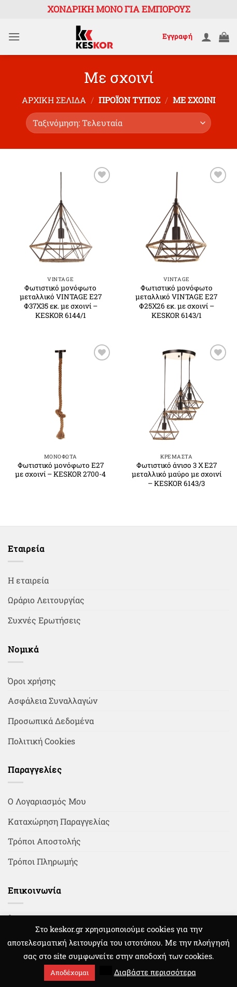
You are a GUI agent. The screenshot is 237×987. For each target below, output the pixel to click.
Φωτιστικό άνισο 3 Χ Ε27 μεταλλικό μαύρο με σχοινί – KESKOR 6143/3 (176, 474)
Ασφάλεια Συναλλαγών (52, 700)
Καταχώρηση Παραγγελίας (59, 821)
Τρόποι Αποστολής (44, 841)
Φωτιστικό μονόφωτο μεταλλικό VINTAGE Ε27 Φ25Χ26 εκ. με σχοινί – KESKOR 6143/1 (176, 302)
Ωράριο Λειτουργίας (46, 599)
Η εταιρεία (28, 580)
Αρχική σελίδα (54, 99)
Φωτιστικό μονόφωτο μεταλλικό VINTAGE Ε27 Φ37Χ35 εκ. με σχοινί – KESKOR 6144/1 (61, 302)
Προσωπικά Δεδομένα (51, 720)
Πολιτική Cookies (41, 740)
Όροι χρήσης (32, 680)
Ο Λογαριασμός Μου (47, 801)
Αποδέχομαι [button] (69, 972)
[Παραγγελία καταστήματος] (118, 123)
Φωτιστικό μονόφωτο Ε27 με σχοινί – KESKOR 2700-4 (60, 470)
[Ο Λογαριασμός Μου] (206, 36)
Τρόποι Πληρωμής (43, 861)
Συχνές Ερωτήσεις (44, 620)
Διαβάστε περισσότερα (155, 972)
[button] (14, 36)
